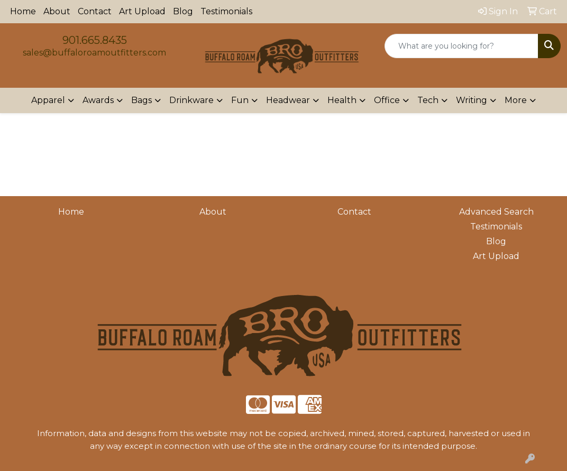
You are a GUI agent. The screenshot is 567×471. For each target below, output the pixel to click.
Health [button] (341, 100)
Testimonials (226, 11)
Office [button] (387, 100)
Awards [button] (98, 100)
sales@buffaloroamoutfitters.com (94, 53)
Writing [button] (471, 100)
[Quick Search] (461, 46)
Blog (183, 11)
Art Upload (142, 11)
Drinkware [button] (191, 100)
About (56, 11)
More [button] (516, 100)
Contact (95, 11)
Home (23, 11)
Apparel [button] (48, 100)
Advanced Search (496, 212)
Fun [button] (240, 100)
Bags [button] (141, 100)
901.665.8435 (94, 40)
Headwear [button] (288, 100)
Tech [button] (427, 100)
